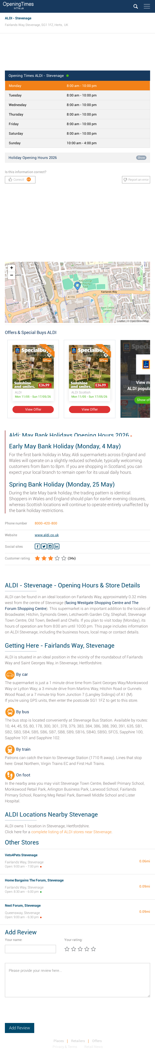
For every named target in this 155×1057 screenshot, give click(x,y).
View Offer (33, 409)
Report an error (136, 180)
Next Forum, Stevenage (23, 905)
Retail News (93, 1047)
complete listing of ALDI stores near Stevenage (71, 832)
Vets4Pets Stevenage (21, 855)
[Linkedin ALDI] (56, 546)
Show (141, 157)
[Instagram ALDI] (50, 546)
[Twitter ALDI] (44, 546)
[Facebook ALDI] (37, 546)
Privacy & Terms (65, 1047)
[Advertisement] (77, 53)
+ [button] (11, 268)
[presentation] (42, 1013)
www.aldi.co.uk (47, 535)
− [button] (11, 275)
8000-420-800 (46, 523)
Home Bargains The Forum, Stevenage (34, 880)
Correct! (20, 179)
